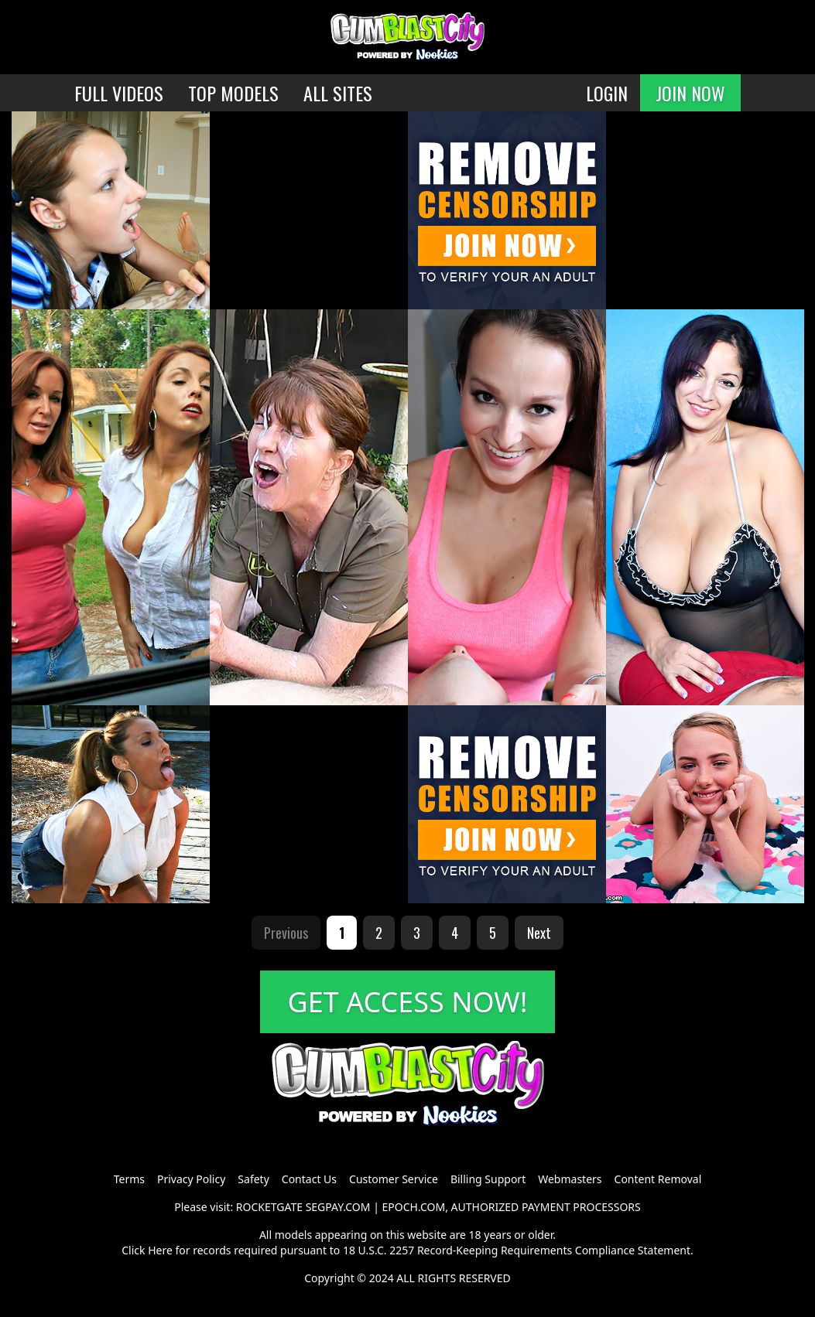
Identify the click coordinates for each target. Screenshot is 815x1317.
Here (160, 1250)
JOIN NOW (690, 93)
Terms (129, 1179)
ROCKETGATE (269, 1206)
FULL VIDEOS (118, 92)
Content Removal (658, 1179)
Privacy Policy (191, 1179)
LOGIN (607, 92)
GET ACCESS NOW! (408, 1002)
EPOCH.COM (414, 1206)
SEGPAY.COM (338, 1206)
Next (539, 933)
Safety (253, 1179)
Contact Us (309, 1179)
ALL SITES (337, 92)
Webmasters (569, 1179)
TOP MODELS (233, 92)
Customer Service (393, 1179)
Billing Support (488, 1179)
